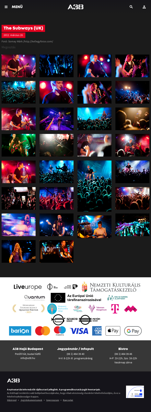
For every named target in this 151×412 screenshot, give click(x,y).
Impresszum (52, 400)
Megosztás (9, 47)
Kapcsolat (68, 400)
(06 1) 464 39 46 (123, 354)
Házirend (12, 400)
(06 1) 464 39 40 (75, 354)
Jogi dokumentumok (31, 400)
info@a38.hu (27, 358)
